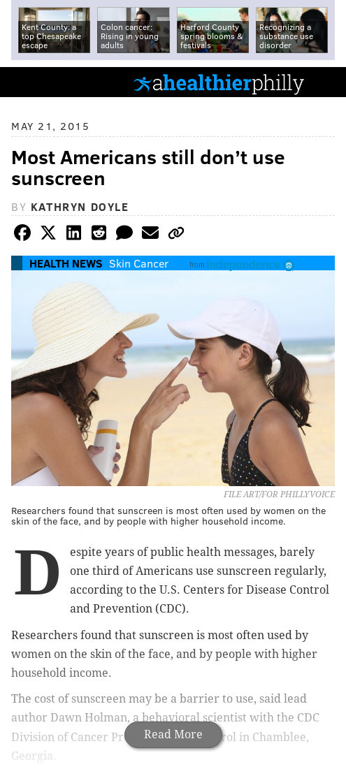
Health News (66, 263)
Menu (323, 82)
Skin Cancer (138, 263)
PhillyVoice (34, 81)
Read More (173, 734)
